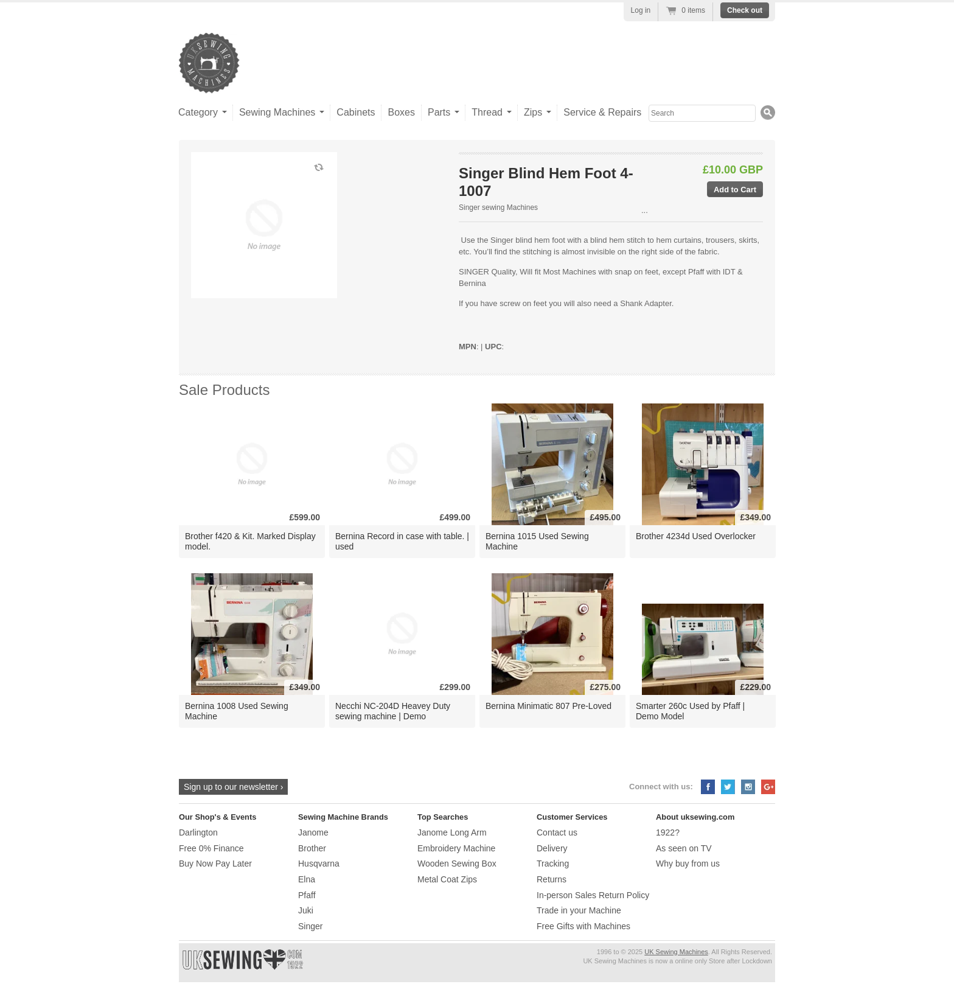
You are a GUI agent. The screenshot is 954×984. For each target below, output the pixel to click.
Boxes (401, 112)
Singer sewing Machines (498, 207)
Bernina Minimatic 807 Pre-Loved (548, 706)
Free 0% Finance (211, 848)
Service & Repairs (602, 112)
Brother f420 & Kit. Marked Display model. (250, 541)
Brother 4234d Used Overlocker (696, 536)
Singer (310, 926)
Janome (313, 832)
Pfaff (307, 895)
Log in (641, 10)
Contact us (557, 832)
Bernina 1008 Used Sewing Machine (236, 711)
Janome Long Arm (452, 832)
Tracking (553, 863)
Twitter (728, 787)
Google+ (768, 787)
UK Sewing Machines (676, 951)
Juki (305, 910)
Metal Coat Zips (447, 879)
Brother (312, 848)
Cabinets (355, 112)
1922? (668, 832)
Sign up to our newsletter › (233, 787)
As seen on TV (684, 848)
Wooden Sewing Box (456, 863)
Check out (744, 10)
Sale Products (224, 390)
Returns (551, 879)
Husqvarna (318, 863)
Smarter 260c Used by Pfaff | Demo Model (690, 711)
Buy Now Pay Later (215, 863)
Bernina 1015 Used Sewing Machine (537, 541)
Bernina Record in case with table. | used (402, 541)
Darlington (198, 832)
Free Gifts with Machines (583, 926)
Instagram (748, 787)
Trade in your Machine (579, 910)
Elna (306, 879)
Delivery (552, 848)
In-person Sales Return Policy (593, 895)
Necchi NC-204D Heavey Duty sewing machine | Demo (392, 711)
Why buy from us (688, 863)
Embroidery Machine (456, 848)
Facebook (708, 787)
